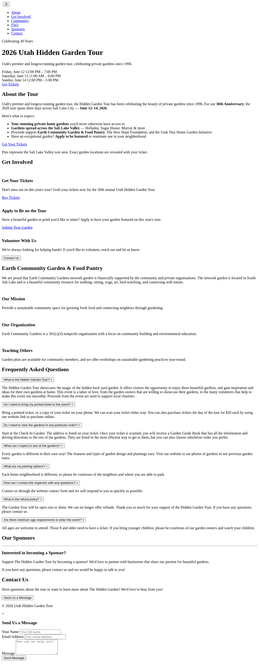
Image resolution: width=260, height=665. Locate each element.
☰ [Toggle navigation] (6, 4)
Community (20, 21)
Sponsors (18, 29)
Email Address (13, 637)
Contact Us (11, 258)
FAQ (14, 25)
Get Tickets (10, 84)
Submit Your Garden (17, 227)
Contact (17, 33)
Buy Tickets (11, 198)
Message (8, 656)
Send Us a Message (18, 597)
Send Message (14, 660)
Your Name (10, 632)
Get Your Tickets (14, 144)
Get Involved (21, 17)
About (15, 12)
